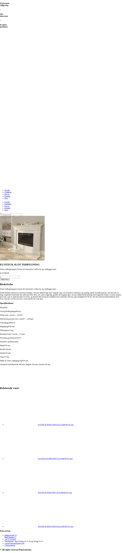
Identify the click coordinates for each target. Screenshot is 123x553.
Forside (7, 190)
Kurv (6, 198)
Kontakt (7, 196)
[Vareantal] (10, 277)
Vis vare (71, 425)
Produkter (8, 192)
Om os (6, 194)
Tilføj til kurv (5, 279)
